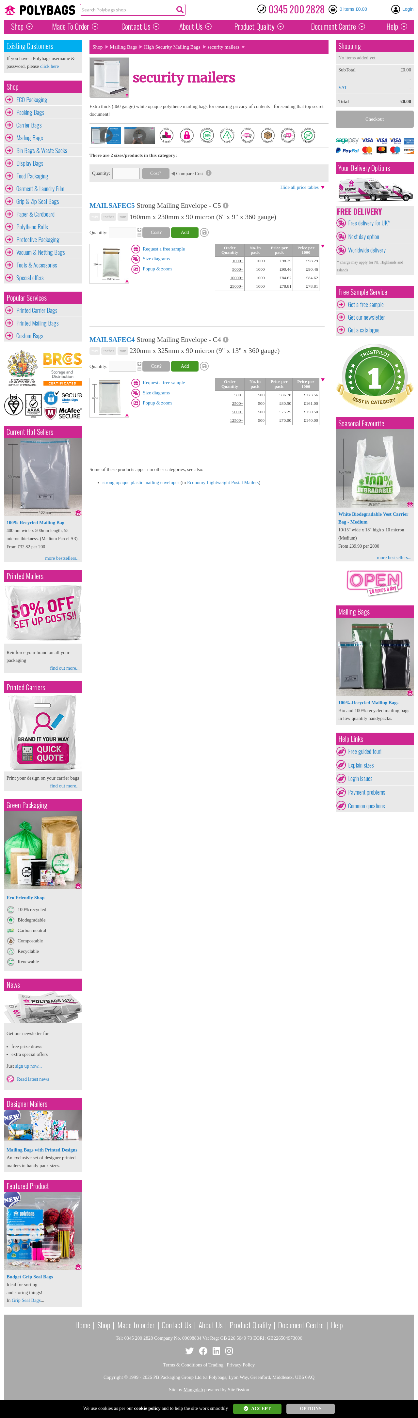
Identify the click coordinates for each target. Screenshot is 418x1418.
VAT (342, 87)
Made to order (136, 1325)
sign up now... (28, 1066)
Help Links (350, 739)
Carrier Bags (29, 125)
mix (94, 216)
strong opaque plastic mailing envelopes (141, 482)
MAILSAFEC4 (112, 339)
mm (123, 216)
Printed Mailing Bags (37, 323)
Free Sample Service (362, 292)
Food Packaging (32, 176)
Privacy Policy (241, 1364)
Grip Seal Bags (26, 1300)
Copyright (113, 1377)
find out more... (65, 668)
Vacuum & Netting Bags (40, 252)
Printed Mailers (25, 576)
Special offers (30, 278)
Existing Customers (30, 46)
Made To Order (70, 26)
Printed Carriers (26, 687)
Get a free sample (366, 304)
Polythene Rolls (32, 227)
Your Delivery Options (364, 168)
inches (108, 216)
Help (392, 26)
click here (49, 66)
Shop (17, 26)
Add (185, 232)
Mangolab (193, 1389)
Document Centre (301, 1325)
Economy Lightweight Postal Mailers (223, 482)
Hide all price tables (299, 187)
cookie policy (147, 1408)
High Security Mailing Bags (172, 47)
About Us (190, 26)
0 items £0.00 (353, 9)
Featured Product (28, 1186)
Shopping (349, 46)
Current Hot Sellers (30, 432)
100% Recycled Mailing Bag (35, 522)
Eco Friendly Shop (25, 897)
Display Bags (29, 163)
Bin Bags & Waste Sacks (41, 150)
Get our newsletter (366, 317)
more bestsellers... (62, 558)
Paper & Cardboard (35, 214)
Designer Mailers (27, 1104)
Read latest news (33, 1079)
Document (333, 26)
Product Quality (250, 1325)
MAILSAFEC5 (112, 205)
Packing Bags (30, 112)
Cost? (155, 173)
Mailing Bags (29, 138)
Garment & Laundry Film (40, 188)
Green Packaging (27, 805)
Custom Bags (29, 336)
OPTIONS (310, 1408)
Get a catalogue (363, 330)
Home (82, 1325)
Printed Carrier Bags (36, 310)
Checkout (374, 119)
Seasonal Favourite (361, 423)
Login (407, 9)
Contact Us (135, 26)
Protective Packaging (37, 239)
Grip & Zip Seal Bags (37, 201)
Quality (254, 26)
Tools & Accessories (36, 265)
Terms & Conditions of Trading (193, 1364)
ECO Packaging (31, 99)
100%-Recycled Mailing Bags (368, 702)
